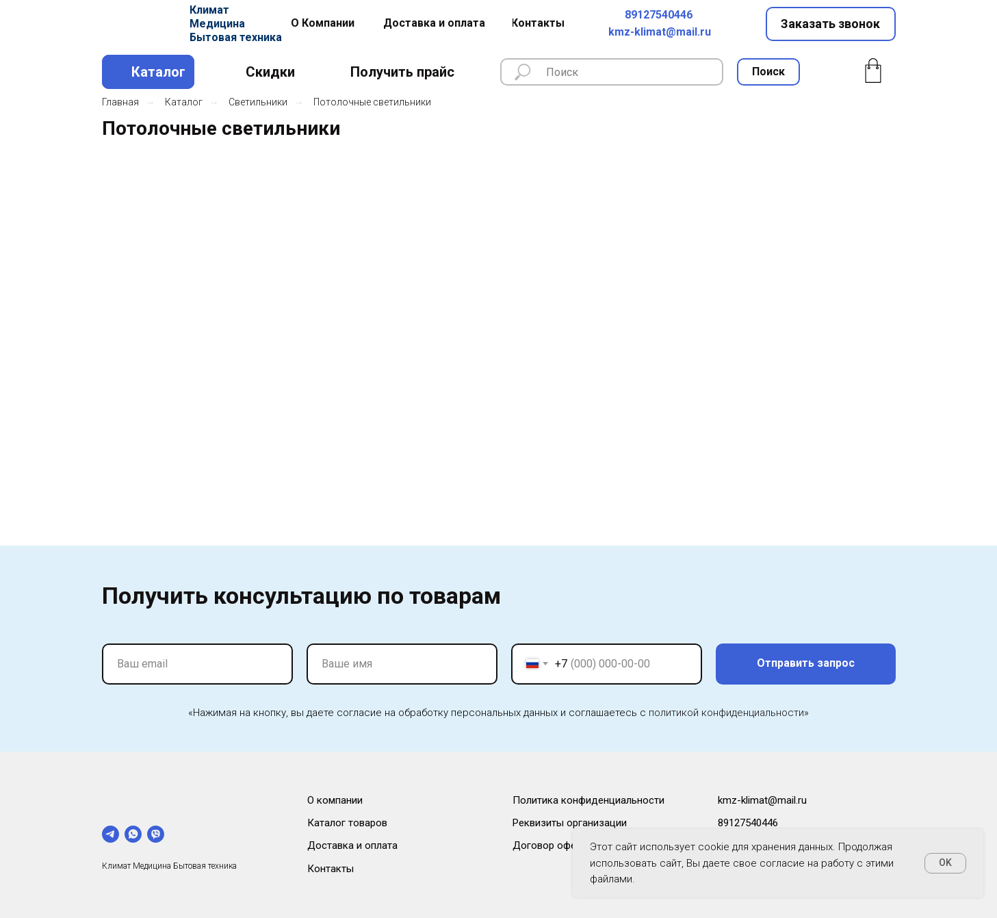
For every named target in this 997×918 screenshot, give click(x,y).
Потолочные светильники (372, 102)
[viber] (155, 834)
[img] (141, 24)
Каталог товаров (347, 823)
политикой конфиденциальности (726, 712)
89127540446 (658, 14)
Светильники (258, 102)
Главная (120, 102)
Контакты (330, 869)
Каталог (184, 102)
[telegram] (110, 834)
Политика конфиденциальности (588, 800)
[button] (831, 24)
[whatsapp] (133, 834)
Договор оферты (553, 845)
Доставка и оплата (352, 845)
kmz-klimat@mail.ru (659, 31)
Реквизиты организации (570, 823)
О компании (335, 800)
